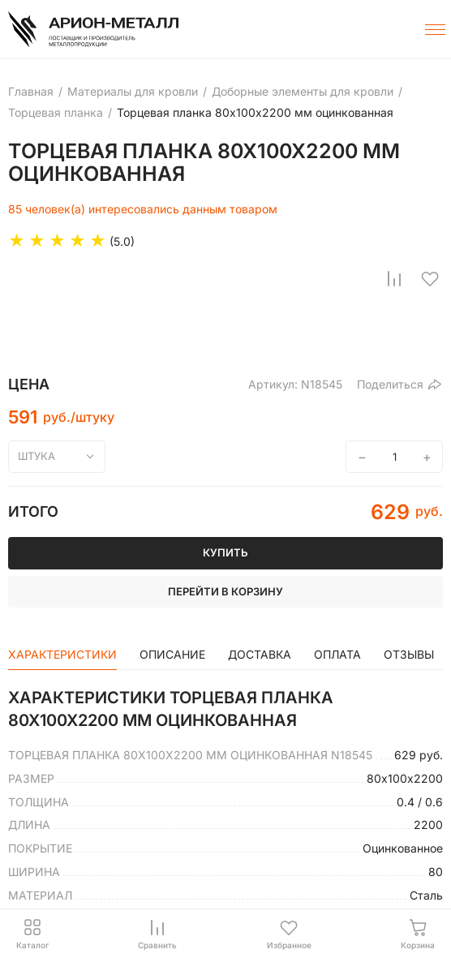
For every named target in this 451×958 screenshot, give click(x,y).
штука (36, 455)
